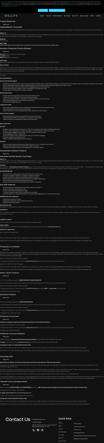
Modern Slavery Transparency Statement (85, 437)
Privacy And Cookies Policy (15, 3)
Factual (48, 17)
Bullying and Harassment (81, 440)
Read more (6, 26)
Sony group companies (12, 6)
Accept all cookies (43, 10)
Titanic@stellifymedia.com (24, 394)
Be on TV (75, 17)
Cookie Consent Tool (73, 3)
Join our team (84, 17)
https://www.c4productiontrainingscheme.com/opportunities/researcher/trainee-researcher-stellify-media (29, 47)
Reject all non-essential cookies (57, 10)
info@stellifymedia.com (24, 344)
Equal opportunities (79, 434)
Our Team (67, 17)
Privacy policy (77, 425)
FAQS (92, 17)
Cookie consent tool (79, 428)
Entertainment (57, 17)
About (42, 17)
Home (60, 424)
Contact (98, 17)
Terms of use (77, 431)
